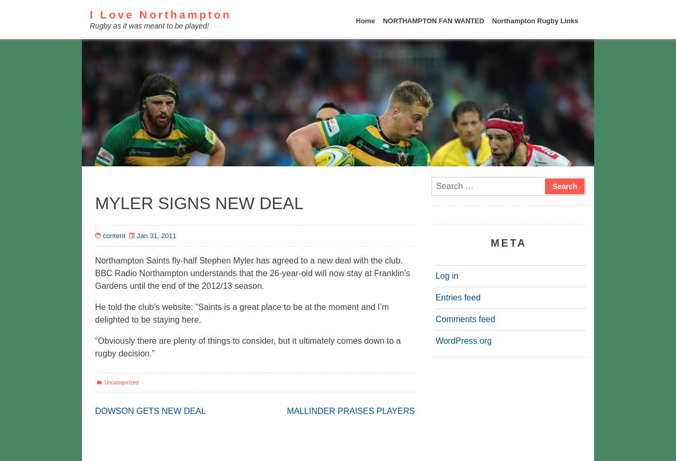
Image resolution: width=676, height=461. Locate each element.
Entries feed (458, 297)
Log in (447, 275)
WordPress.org (464, 340)
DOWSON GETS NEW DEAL (150, 411)
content (114, 236)
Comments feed (465, 319)
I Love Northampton (160, 14)
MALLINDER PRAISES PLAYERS (351, 411)
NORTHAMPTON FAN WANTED (433, 21)
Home (365, 21)
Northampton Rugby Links (535, 21)
